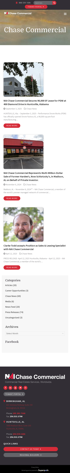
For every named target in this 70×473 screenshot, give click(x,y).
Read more (12, 125)
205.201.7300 (19, 413)
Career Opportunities (16, 290)
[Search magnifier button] (54, 3)
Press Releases (14, 312)
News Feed (12, 306)
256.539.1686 (19, 434)
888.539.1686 (23, 3)
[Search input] (43, 3)
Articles (11, 285)
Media (9, 301)
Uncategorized (13, 317)
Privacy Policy (35, 467)
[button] (65, 14)
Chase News (31, 108)
